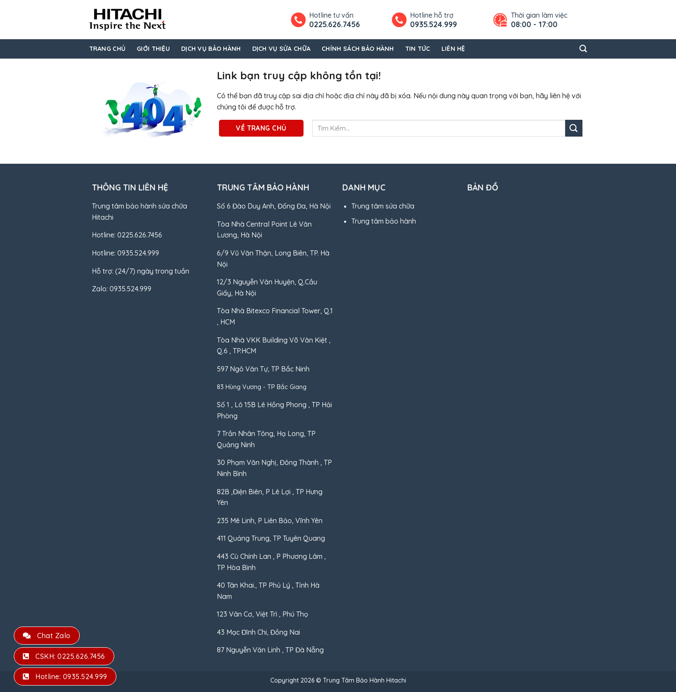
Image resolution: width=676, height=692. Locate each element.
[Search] (583, 49)
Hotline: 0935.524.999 (65, 676)
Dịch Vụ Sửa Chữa (281, 49)
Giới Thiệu (153, 49)
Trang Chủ (107, 49)
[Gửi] (573, 128)
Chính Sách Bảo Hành (358, 49)
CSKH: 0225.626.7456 (64, 656)
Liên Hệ (453, 49)
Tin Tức (417, 49)
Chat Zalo (47, 635)
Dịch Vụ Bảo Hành (211, 49)
